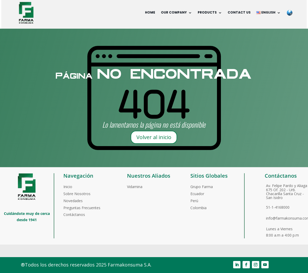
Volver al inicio (153, 137)
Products (207, 12)
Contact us (239, 12)
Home (150, 12)
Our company (174, 12)
